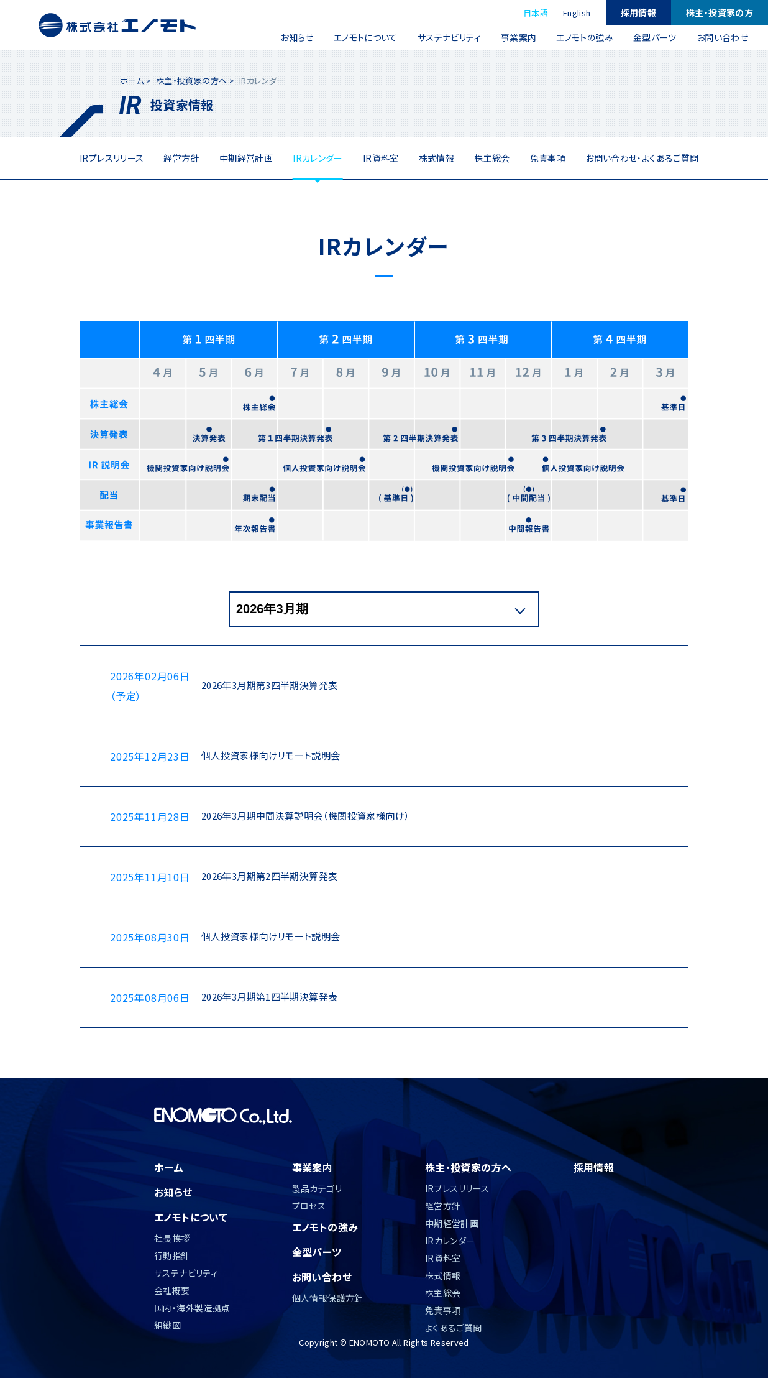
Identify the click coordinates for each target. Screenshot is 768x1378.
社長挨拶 (172, 1238)
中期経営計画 (246, 158)
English (577, 13)
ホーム (132, 80)
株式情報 (437, 158)
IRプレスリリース (112, 158)
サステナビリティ (449, 37)
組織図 (167, 1325)
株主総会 (492, 158)
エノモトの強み (584, 37)
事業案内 (519, 37)
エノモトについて (366, 37)
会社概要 (172, 1290)
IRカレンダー (318, 158)
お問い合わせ (722, 37)
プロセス (309, 1206)
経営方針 (181, 158)
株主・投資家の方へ (191, 80)
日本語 (535, 13)
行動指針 (172, 1255)
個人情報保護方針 (327, 1298)
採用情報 (639, 12)
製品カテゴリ (317, 1188)
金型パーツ (655, 37)
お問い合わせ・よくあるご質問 (641, 158)
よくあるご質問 (453, 1327)
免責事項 (548, 158)
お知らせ (297, 37)
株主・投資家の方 (719, 12)
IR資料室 (381, 158)
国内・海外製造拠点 (192, 1308)
